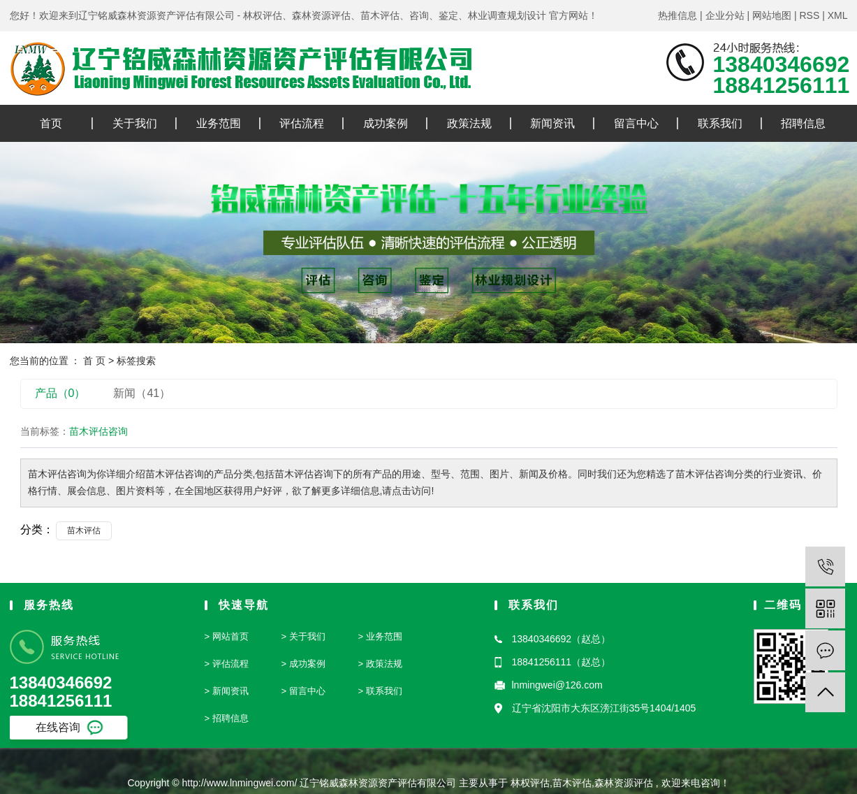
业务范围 (218, 123)
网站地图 (771, 15)
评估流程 (301, 123)
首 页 (94, 360)
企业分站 (725, 15)
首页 (51, 123)
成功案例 (385, 123)
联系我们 (720, 123)
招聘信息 (803, 123)
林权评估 (530, 782)
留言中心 (636, 123)
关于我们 (134, 123)
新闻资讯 (552, 123)
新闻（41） (141, 393)
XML (838, 15)
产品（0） (60, 393)
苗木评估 (84, 530)
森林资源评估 (623, 782)
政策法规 (469, 123)
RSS (809, 15)
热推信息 (677, 15)
